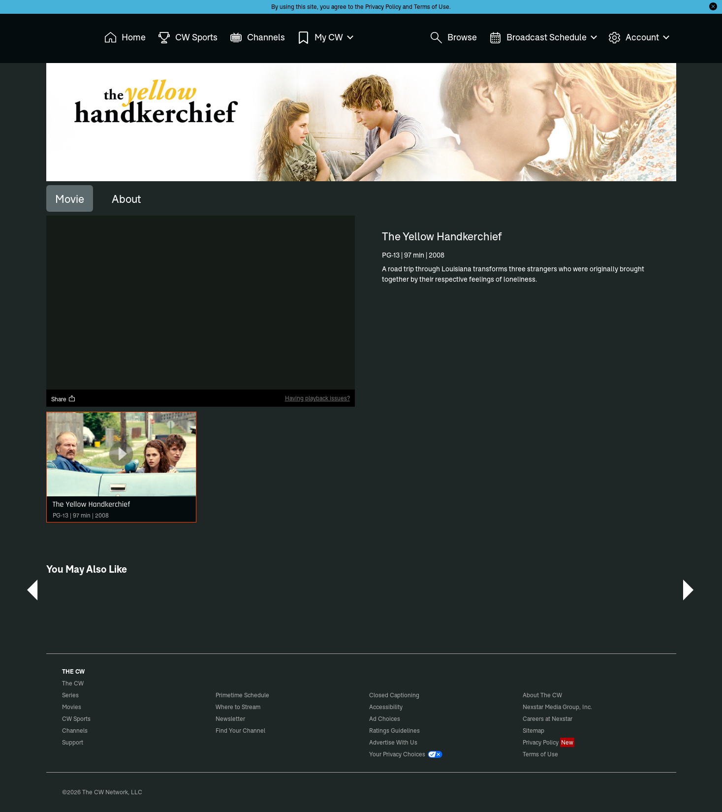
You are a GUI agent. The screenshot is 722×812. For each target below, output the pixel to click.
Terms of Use (431, 6)
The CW (66, 35)
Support (72, 742)
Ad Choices (384, 718)
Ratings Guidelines (394, 730)
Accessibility (386, 707)
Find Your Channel (240, 730)
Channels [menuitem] (257, 37)
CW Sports (76, 718)
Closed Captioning (394, 695)
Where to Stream (238, 707)
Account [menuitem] (638, 37)
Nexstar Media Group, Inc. (557, 707)
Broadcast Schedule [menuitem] (542, 37)
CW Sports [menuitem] (188, 37)
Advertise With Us (393, 742)
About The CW (542, 695)
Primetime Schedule (242, 695)
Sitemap (533, 730)
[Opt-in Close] (713, 6)
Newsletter (230, 718)
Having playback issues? (317, 398)
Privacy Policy (383, 6)
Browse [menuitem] (453, 37)
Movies (71, 707)
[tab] (69, 198)
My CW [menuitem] (324, 37)
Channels (75, 730)
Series (70, 695)
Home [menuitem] (125, 37)
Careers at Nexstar (547, 718)
